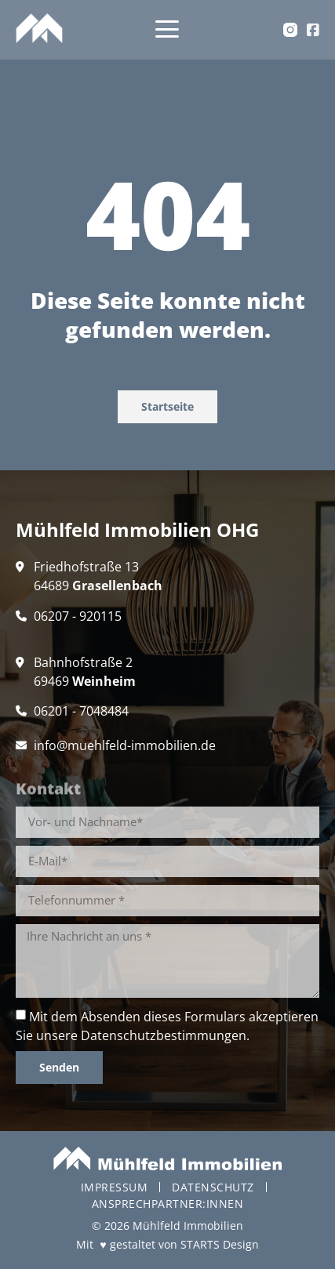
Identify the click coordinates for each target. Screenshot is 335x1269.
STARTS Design (219, 1244)
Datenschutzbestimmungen (163, 1035)
